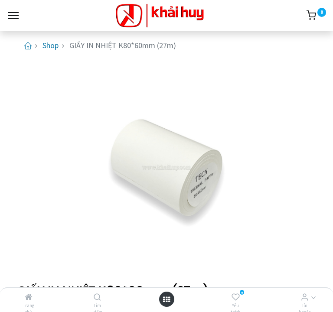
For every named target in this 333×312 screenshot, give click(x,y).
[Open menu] (166, 299)
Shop (50, 45)
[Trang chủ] (29, 297)
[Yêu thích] (236, 297)
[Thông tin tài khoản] (304, 297)
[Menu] (13, 15)
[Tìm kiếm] (97, 297)
